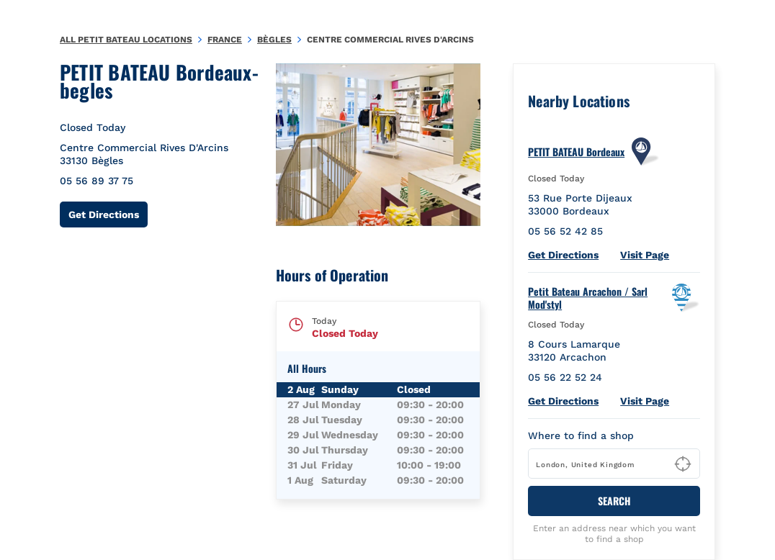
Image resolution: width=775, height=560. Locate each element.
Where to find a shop (581, 435)
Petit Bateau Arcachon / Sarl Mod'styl (588, 298)
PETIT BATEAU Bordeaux (576, 151)
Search (614, 500)
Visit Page (644, 255)
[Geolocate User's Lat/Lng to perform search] (682, 464)
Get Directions (108, 214)
